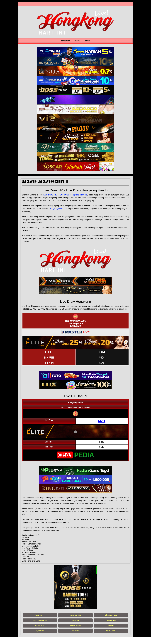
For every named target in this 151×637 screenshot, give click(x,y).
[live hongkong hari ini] (75, 52)
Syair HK (111, 626)
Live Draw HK (39, 615)
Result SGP (111, 620)
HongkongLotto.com (57, 209)
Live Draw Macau (40, 620)
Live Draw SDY (111, 615)
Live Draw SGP (75, 615)
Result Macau (75, 626)
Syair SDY (76, 631)
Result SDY (39, 626)
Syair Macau (111, 631)
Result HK (76, 620)
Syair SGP (40, 631)
